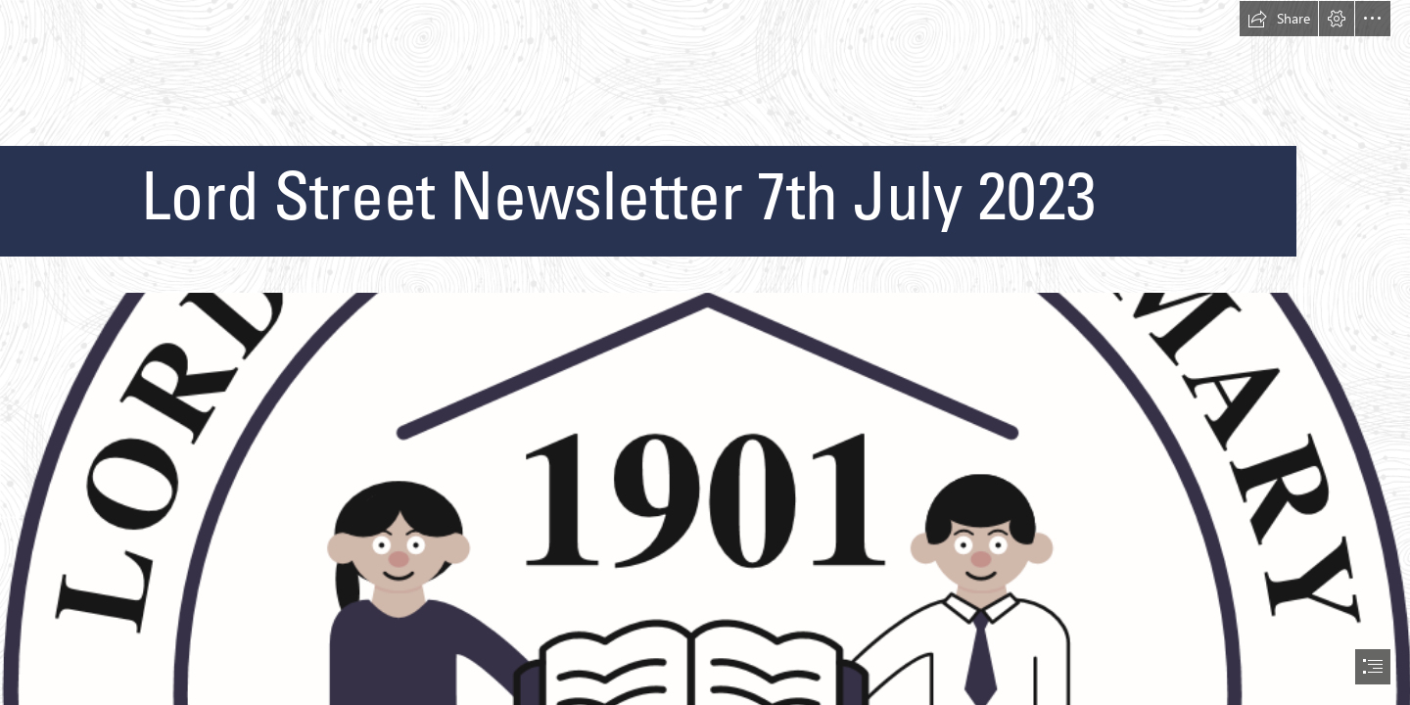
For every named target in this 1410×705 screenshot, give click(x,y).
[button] (1279, 18)
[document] (705, 352)
